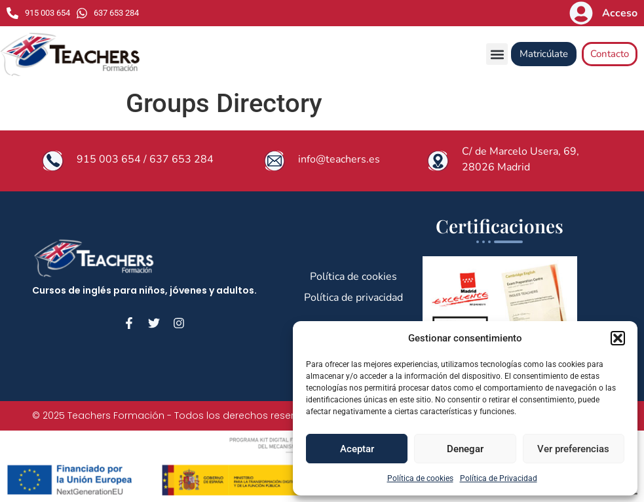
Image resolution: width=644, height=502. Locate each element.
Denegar (465, 449)
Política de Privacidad (498, 478)
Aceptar (357, 449)
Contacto (609, 53)
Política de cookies (420, 478)
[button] (617, 338)
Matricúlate (544, 53)
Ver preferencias (573, 449)
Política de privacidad (353, 297)
